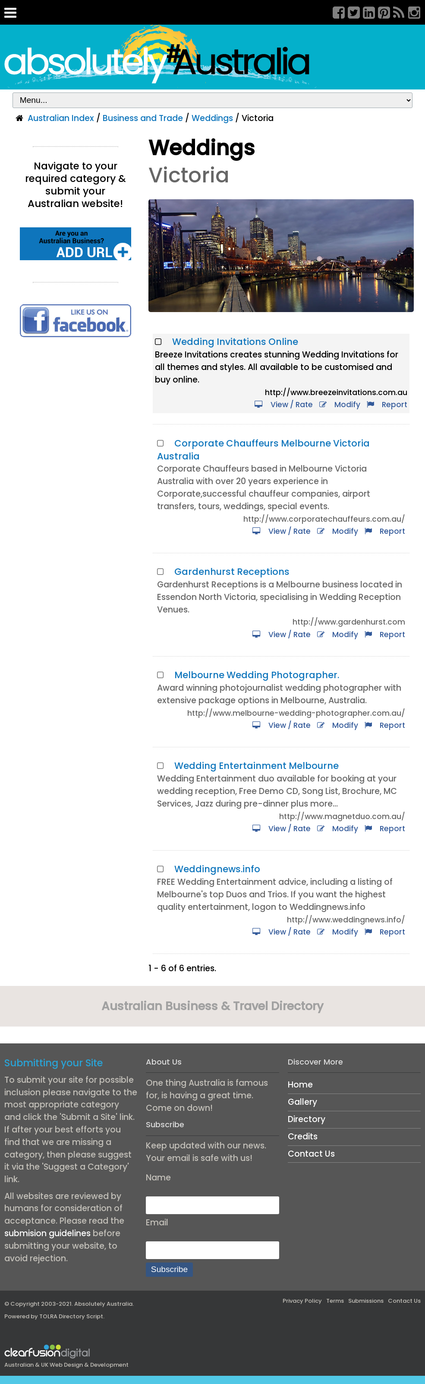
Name (158, 1177)
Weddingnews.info (217, 869)
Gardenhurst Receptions (232, 571)
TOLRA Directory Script (71, 1316)
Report (387, 404)
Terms (335, 1301)
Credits (303, 1136)
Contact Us (311, 1154)
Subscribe (169, 1269)
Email (157, 1222)
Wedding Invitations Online (235, 341)
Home (300, 1085)
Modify (339, 404)
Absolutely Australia (103, 1304)
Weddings (212, 118)
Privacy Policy (302, 1301)
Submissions (366, 1301)
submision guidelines (47, 1233)
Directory (306, 1119)
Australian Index (61, 118)
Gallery (302, 1102)
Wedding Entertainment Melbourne (256, 765)
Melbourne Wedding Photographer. (256, 675)
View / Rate (284, 404)
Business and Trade (143, 118)
